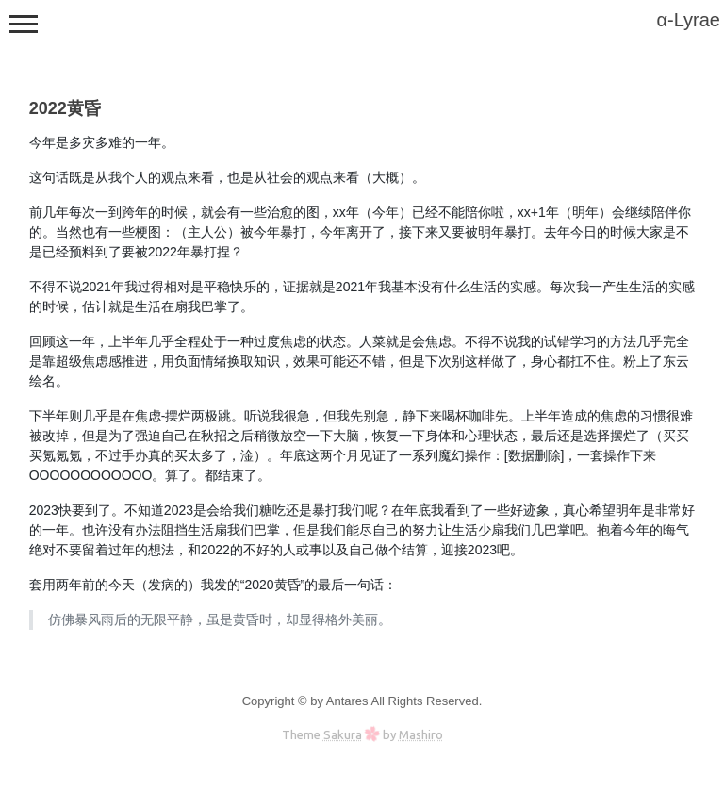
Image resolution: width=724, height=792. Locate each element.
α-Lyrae (688, 19)
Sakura (342, 734)
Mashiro (421, 734)
